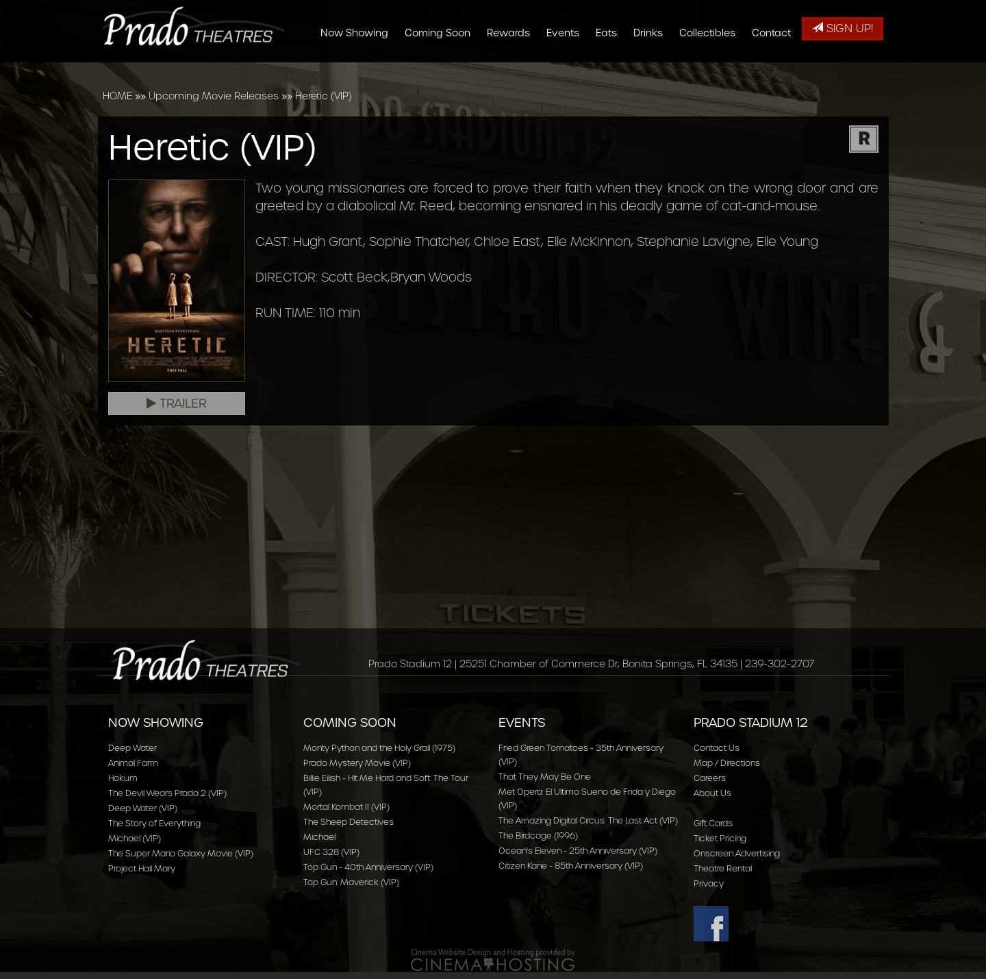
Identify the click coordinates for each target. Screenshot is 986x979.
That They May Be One (544, 776)
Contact (776, 70)
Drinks (653, 70)
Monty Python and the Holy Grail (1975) (379, 748)
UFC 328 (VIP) (331, 852)
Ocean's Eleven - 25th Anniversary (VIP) (577, 850)
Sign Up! (842, 28)
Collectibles (712, 70)
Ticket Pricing (720, 838)
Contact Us (717, 748)
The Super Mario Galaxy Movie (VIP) (180, 853)
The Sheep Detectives (348, 822)
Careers (710, 778)
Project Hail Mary (141, 868)
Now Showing (359, 70)
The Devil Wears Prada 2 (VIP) (167, 793)
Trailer (177, 403)
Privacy (709, 883)
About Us (712, 793)
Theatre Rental (723, 868)
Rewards (513, 70)
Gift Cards (713, 823)
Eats (611, 70)
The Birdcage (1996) (538, 835)
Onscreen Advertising (737, 853)
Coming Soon (442, 70)
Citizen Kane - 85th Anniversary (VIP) (570, 865)
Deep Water (132, 748)
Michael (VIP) (134, 838)
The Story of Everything (154, 823)
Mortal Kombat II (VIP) (346, 807)
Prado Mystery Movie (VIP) (357, 763)
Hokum (123, 778)
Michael (319, 837)
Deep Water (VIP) (142, 808)
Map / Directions (727, 763)
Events (567, 70)
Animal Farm (133, 763)
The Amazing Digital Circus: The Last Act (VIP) (588, 820)
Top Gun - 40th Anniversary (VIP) (368, 867)
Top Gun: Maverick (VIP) (351, 882)
